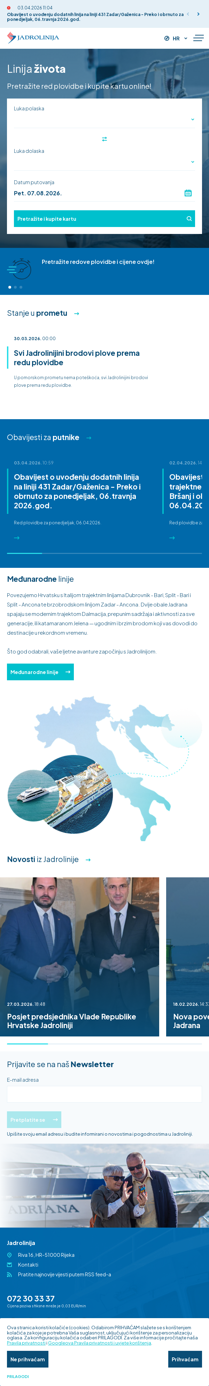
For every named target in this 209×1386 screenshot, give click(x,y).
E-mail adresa (23, 1079)
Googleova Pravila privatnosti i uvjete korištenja (99, 1343)
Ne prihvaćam (27, 1359)
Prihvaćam (185, 1359)
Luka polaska (29, 108)
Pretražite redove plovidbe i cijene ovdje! (98, 261)
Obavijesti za (43, 437)
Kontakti (28, 1264)
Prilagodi (18, 1377)
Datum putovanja (34, 182)
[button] (198, 14)
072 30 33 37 (31, 1298)
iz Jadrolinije (43, 859)
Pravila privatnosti (26, 1343)
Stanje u (37, 313)
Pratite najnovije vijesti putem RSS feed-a (64, 1274)
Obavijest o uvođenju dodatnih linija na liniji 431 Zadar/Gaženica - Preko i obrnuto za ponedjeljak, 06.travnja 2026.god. (95, 17)
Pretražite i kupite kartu (104, 219)
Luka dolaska (29, 151)
